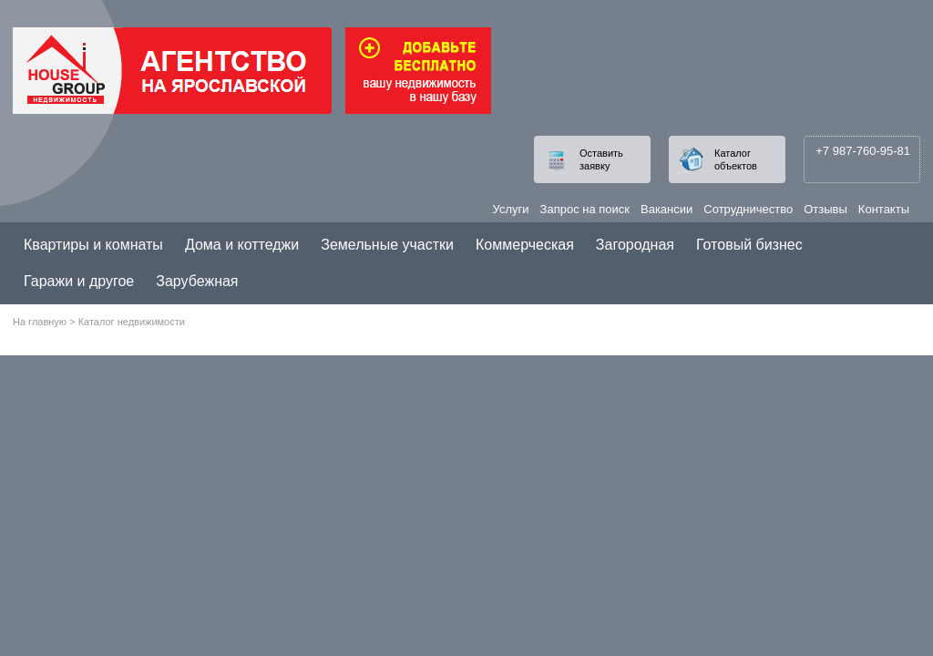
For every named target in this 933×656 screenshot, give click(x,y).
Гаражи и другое (79, 281)
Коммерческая (525, 244)
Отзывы (825, 209)
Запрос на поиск (585, 209)
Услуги (511, 209)
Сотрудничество (748, 209)
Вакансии (666, 209)
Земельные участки (387, 244)
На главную (40, 321)
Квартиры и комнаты (93, 244)
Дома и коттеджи (242, 244)
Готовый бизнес (749, 244)
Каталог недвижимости (131, 321)
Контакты (883, 209)
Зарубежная (197, 281)
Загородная (635, 244)
